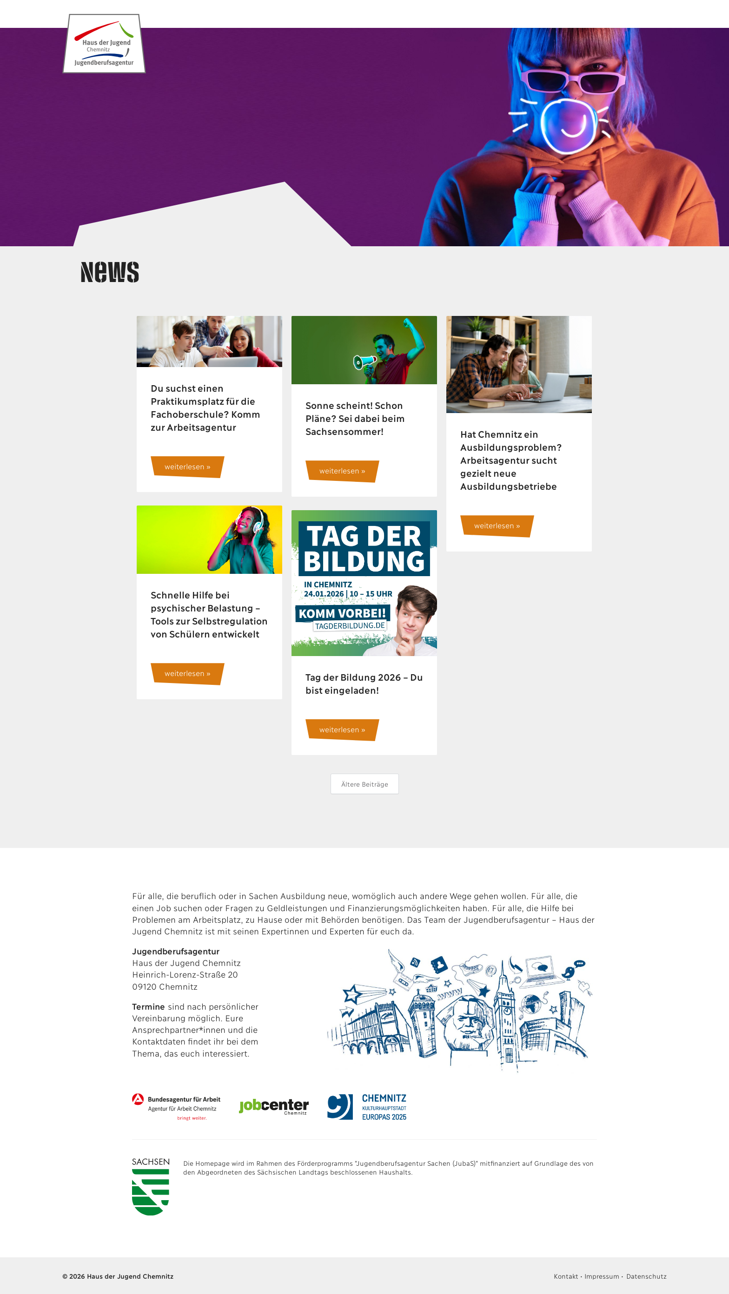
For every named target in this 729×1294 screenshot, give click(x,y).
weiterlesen (184, 465)
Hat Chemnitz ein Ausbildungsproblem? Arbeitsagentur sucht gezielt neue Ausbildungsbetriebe (510, 459)
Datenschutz (646, 1276)
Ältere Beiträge (364, 784)
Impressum (601, 1276)
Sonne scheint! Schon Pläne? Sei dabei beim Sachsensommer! (354, 417)
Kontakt (566, 1276)
